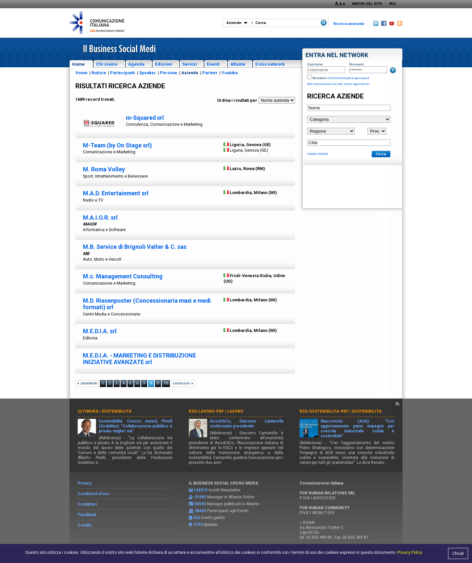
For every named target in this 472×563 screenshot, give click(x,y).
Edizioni (163, 64)
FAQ (392, 4)
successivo (181, 383)
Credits (85, 525)
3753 (198, 524)
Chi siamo (106, 64)
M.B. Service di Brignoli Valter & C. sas (135, 246)
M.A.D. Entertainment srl (115, 193)
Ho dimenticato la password (349, 78)
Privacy (84, 483)
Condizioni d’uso (93, 493)
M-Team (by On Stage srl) (117, 145)
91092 (200, 497)
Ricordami (319, 78)
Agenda (136, 64)
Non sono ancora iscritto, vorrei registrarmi (338, 84)
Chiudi (458, 553)
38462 (200, 511)
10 (166, 383)
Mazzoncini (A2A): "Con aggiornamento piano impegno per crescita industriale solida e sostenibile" (357, 428)
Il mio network (270, 64)
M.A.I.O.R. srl (100, 217)
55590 (200, 504)
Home (78, 64)
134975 (200, 490)
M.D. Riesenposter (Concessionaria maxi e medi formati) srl (147, 304)
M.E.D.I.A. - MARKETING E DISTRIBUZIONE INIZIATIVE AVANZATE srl (139, 359)
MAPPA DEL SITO (367, 4)
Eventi (213, 64)
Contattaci (87, 504)
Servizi (189, 64)
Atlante (237, 64)
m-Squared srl (145, 117)
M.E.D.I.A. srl (100, 331)
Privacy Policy (409, 552)
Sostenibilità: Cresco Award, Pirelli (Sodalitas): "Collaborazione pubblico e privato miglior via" (135, 426)
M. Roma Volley (104, 169)
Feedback (87, 514)
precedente (89, 383)
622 (196, 517)
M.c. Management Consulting (123, 276)
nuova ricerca (317, 154)
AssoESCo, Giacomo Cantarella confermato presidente (247, 423)
